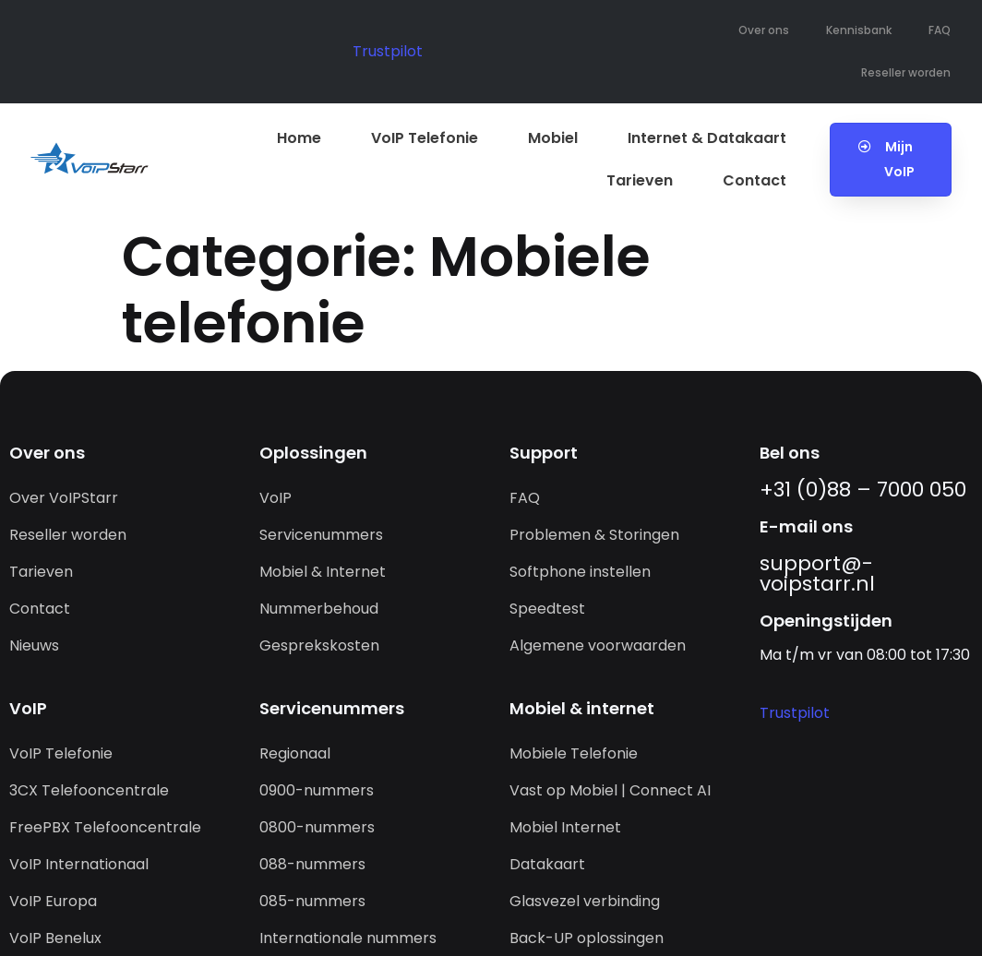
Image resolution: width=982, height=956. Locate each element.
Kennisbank (859, 30)
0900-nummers (316, 790)
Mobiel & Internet (322, 571)
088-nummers (312, 864)
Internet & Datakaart (707, 138)
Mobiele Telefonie (573, 753)
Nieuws (34, 645)
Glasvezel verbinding (584, 901)
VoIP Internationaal (79, 864)
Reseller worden (906, 72)
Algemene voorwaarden (597, 645)
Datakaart (547, 864)
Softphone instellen (580, 571)
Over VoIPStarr (63, 497)
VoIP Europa (53, 901)
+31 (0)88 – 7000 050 (863, 489)
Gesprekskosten (319, 645)
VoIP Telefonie (424, 138)
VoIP (275, 497)
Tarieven (639, 180)
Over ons (763, 30)
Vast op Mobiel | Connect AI (610, 790)
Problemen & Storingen (594, 534)
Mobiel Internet (565, 827)
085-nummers (312, 901)
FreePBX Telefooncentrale (105, 827)
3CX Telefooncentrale (89, 790)
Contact (754, 180)
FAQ (939, 30)
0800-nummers (317, 827)
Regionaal (294, 753)
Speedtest (547, 608)
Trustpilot (388, 51)
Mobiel (553, 138)
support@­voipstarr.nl (817, 573)
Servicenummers (321, 534)
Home (299, 138)
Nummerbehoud (318, 608)
